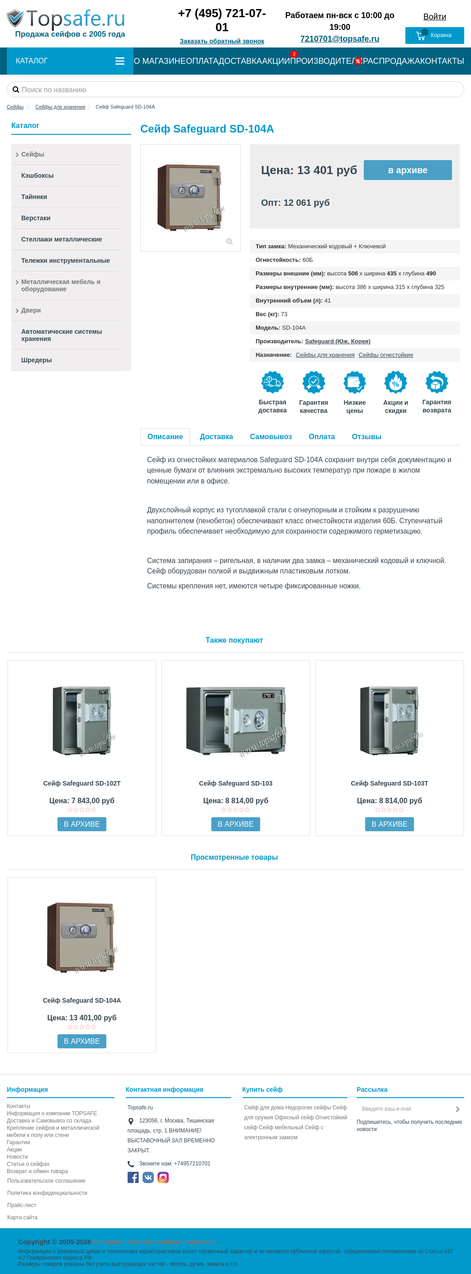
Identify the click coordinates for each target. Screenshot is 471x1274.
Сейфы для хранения (325, 354)
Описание (165, 436)
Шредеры (36, 360)
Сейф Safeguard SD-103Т (389, 783)
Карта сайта (22, 1217)
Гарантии (18, 1142)
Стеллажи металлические (61, 239)
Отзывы (366, 436)
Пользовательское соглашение (46, 1181)
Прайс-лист (21, 1205)
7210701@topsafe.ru (340, 38)
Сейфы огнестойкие (386, 354)
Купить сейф (263, 1089)
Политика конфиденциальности (47, 1193)
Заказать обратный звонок (222, 41)
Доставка (216, 436)
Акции (14, 1149)
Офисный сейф (294, 1117)
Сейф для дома (264, 1107)
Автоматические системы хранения (61, 335)
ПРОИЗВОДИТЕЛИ (326, 61)
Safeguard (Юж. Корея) (337, 341)
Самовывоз (271, 436)
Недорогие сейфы (308, 1107)
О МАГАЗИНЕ (159, 61)
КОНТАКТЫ (442, 61)
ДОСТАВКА (240, 61)
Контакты (18, 1106)
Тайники (34, 196)
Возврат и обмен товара (37, 1171)
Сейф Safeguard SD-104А (82, 1000)
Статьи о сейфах (28, 1164)
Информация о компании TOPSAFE (52, 1113)
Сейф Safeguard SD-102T (81, 783)
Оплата (322, 436)
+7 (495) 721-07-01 (222, 20)
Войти (434, 16)
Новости (17, 1157)
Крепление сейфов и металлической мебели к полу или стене (53, 1131)
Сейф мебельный (281, 1127)
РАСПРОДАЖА (391, 61)
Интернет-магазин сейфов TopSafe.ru (156, 1242)
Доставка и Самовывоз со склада (49, 1121)
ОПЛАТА (202, 61)
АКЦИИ (276, 61)
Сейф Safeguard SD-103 (235, 783)
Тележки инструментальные (65, 260)
